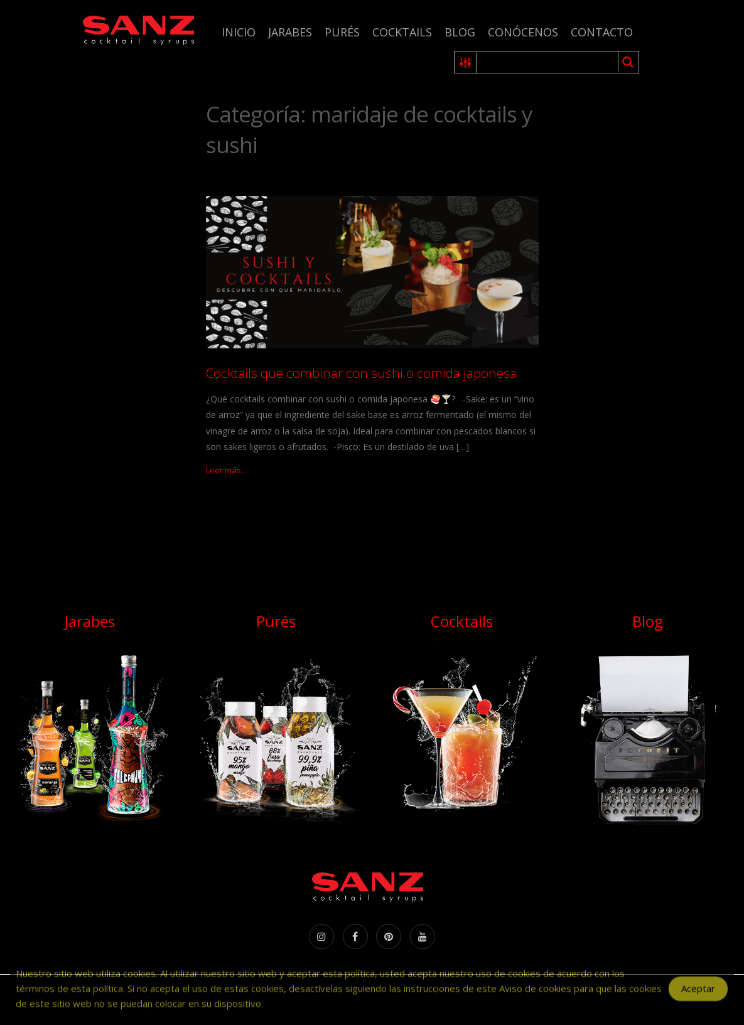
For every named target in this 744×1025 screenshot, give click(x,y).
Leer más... (226, 470)
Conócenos (523, 32)
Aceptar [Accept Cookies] (698, 994)
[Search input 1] (547, 62)
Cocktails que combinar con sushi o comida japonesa (361, 373)
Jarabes (290, 32)
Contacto (602, 32)
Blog (460, 32)
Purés (342, 32)
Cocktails (402, 32)
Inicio (239, 32)
